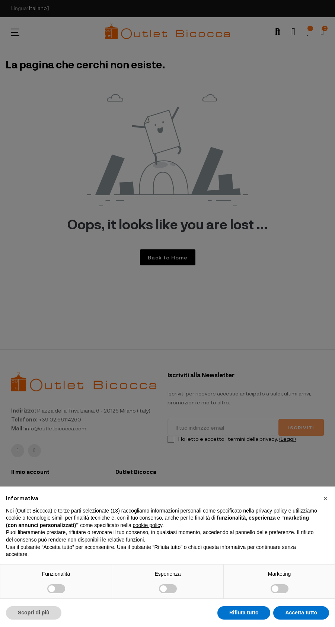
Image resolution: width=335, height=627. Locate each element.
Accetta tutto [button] (301, 612)
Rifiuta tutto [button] (244, 612)
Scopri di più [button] (34, 612)
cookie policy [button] (147, 525)
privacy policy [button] (271, 511)
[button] (325, 498)
